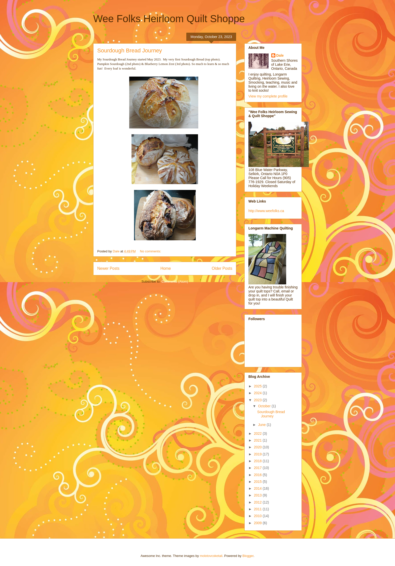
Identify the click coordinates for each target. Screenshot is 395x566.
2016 (258, 475)
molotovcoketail (211, 556)
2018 (258, 461)
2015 (258, 482)
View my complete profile (267, 96)
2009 (258, 523)
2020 (258, 447)
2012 (258, 502)
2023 (258, 400)
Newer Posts (108, 268)
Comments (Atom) (174, 281)
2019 (258, 454)
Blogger (247, 556)
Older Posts (222, 268)
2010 (258, 516)
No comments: (151, 251)
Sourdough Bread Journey (129, 50)
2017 (258, 468)
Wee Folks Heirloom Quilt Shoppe (169, 18)
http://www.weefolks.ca (266, 211)
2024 (258, 393)
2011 (258, 509)
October (265, 406)
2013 (258, 495)
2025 (258, 386)
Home (165, 268)
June (262, 425)
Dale (280, 55)
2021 (258, 440)
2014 (258, 488)
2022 (258, 433)
